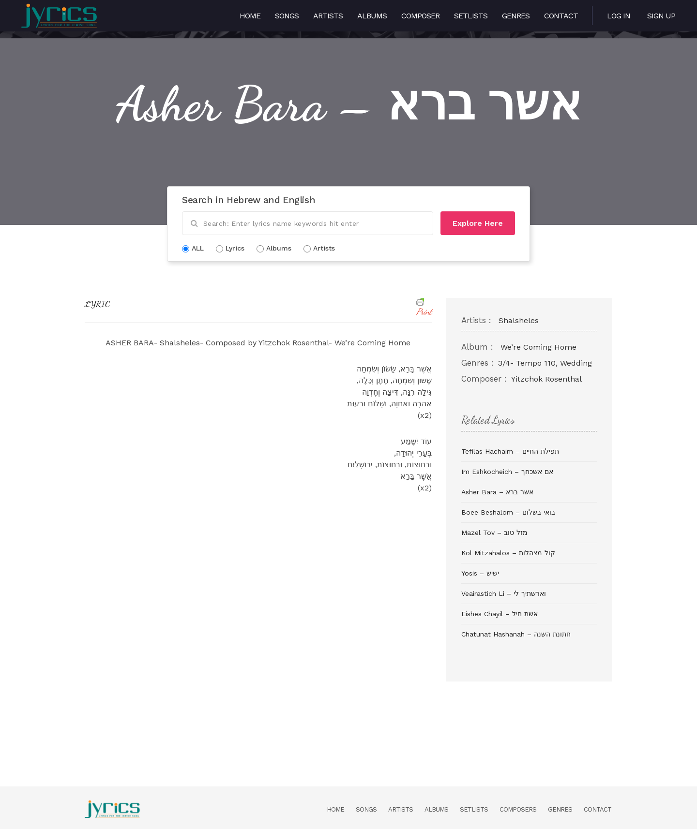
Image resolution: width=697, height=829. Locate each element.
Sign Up (661, 15)
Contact (561, 15)
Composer (420, 15)
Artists (328, 15)
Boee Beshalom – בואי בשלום (508, 512)
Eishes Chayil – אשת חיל (499, 614)
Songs (287, 15)
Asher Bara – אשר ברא (497, 492)
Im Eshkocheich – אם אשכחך (507, 471)
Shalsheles (519, 320)
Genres (516, 15)
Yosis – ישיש (480, 573)
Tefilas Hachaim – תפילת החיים (510, 451)
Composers (518, 809)
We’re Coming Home (538, 347)
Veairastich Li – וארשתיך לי (503, 593)
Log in (618, 15)
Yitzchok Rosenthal (546, 379)
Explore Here (478, 223)
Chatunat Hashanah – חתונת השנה (516, 634)
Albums (372, 15)
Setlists (470, 15)
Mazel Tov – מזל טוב (494, 532)
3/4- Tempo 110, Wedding (545, 363)
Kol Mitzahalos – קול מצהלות (508, 553)
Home (250, 15)
